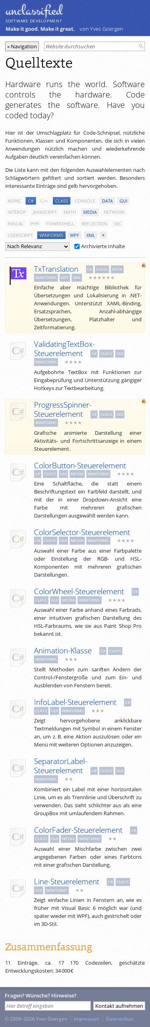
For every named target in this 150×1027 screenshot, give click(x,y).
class (61, 201)
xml (90, 235)
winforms (51, 235)
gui (123, 201)
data (107, 201)
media (90, 212)
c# (31, 201)
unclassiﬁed (34, 11)
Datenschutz (120, 1018)
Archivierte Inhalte (99, 246)
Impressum (86, 1018)
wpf (74, 235)
